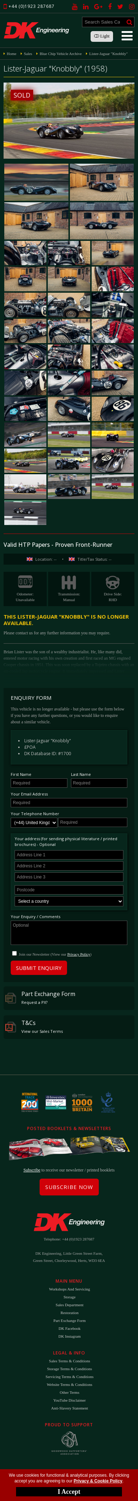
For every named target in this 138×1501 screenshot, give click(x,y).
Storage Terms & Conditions (69, 1369)
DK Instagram (69, 1336)
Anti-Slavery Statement (69, 1408)
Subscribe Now (69, 1186)
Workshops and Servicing (69, 1289)
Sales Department (69, 1305)
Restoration (70, 1313)
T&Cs (34, 1026)
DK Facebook (69, 1328)
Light (101, 36)
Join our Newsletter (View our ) (55, 954)
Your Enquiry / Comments (35, 916)
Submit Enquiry (39, 967)
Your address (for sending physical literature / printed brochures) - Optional (66, 841)
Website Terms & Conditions (69, 1384)
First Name (21, 774)
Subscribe (32, 1170)
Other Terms (70, 1392)
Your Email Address (29, 794)
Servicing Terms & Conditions (69, 1376)
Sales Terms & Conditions (69, 1361)
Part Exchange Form (40, 997)
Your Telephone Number (35, 813)
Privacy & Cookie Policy (98, 1480)
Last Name (81, 774)
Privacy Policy (78, 954)
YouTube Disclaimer (69, 1400)
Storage (69, 1297)
